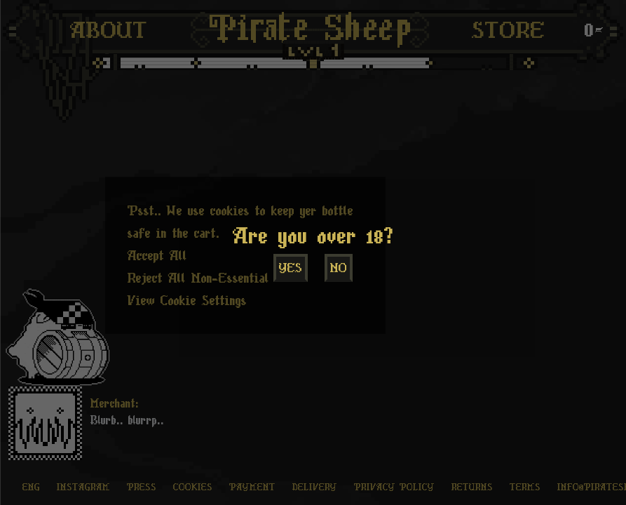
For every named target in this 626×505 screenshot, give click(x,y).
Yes (290, 268)
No (338, 268)
